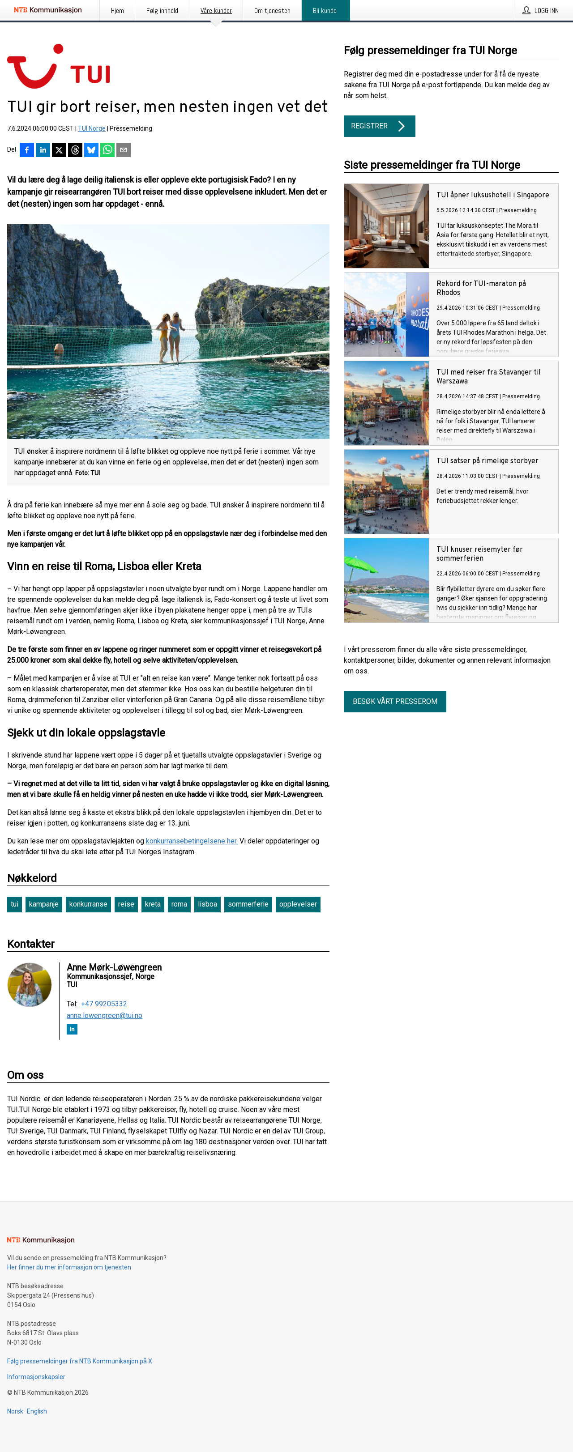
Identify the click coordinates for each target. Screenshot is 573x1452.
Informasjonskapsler (36, 1376)
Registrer (379, 126)
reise (126, 904)
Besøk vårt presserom (395, 701)
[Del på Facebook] (27, 151)
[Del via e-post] (123, 151)
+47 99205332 (104, 1004)
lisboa (207, 904)
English (37, 1411)
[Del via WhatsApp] (107, 151)
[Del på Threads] (75, 151)
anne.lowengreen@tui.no (104, 1016)
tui (14, 904)
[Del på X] (59, 151)
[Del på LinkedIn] (43, 151)
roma (179, 904)
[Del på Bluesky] (91, 151)
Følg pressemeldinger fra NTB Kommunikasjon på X (79, 1361)
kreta (153, 904)
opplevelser (298, 904)
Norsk (15, 1411)
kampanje (44, 904)
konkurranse (88, 904)
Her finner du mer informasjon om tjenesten (69, 1267)
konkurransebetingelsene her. (192, 841)
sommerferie (248, 904)
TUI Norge (92, 128)
